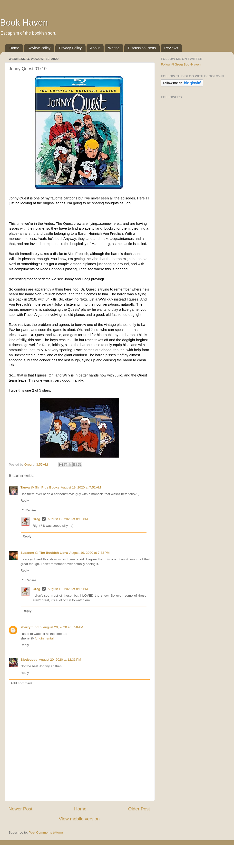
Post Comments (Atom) (46, 832)
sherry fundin (30, 627)
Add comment (21, 683)
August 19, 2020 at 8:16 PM (68, 589)
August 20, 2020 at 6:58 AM (63, 627)
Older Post (139, 808)
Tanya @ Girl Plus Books (39, 487)
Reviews (171, 48)
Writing (113, 48)
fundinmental (44, 638)
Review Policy (39, 48)
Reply (24, 500)
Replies (31, 510)
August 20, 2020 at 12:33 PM (60, 659)
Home (14, 48)
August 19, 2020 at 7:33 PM (89, 552)
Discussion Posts (142, 48)
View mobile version (79, 818)
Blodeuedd (29, 659)
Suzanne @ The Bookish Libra (44, 552)
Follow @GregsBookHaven (181, 64)
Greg (36, 519)
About (95, 48)
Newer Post (20, 808)
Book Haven (24, 23)
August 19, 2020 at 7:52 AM (81, 487)
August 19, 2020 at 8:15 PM (68, 519)
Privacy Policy (70, 48)
